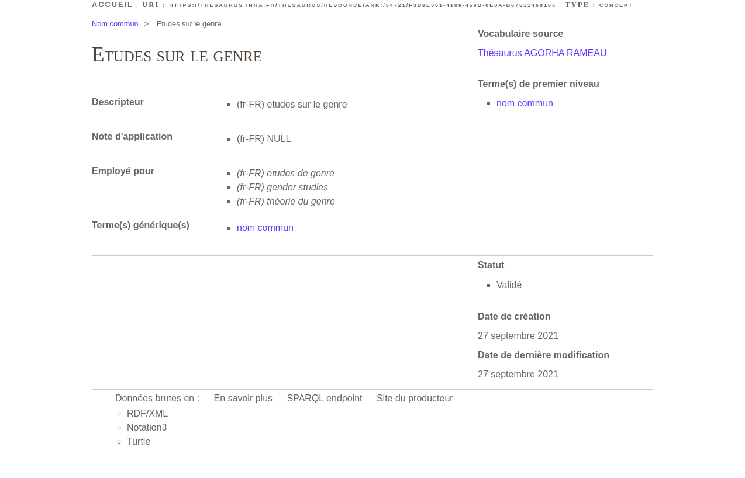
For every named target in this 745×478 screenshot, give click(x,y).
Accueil (112, 4)
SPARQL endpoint (325, 398)
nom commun (524, 103)
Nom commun (115, 23)
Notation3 (147, 427)
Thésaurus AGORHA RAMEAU (542, 53)
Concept (616, 5)
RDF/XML (147, 413)
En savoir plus (243, 398)
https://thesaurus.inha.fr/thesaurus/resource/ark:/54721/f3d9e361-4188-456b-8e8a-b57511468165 (362, 5)
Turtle (138, 441)
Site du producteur (415, 398)
